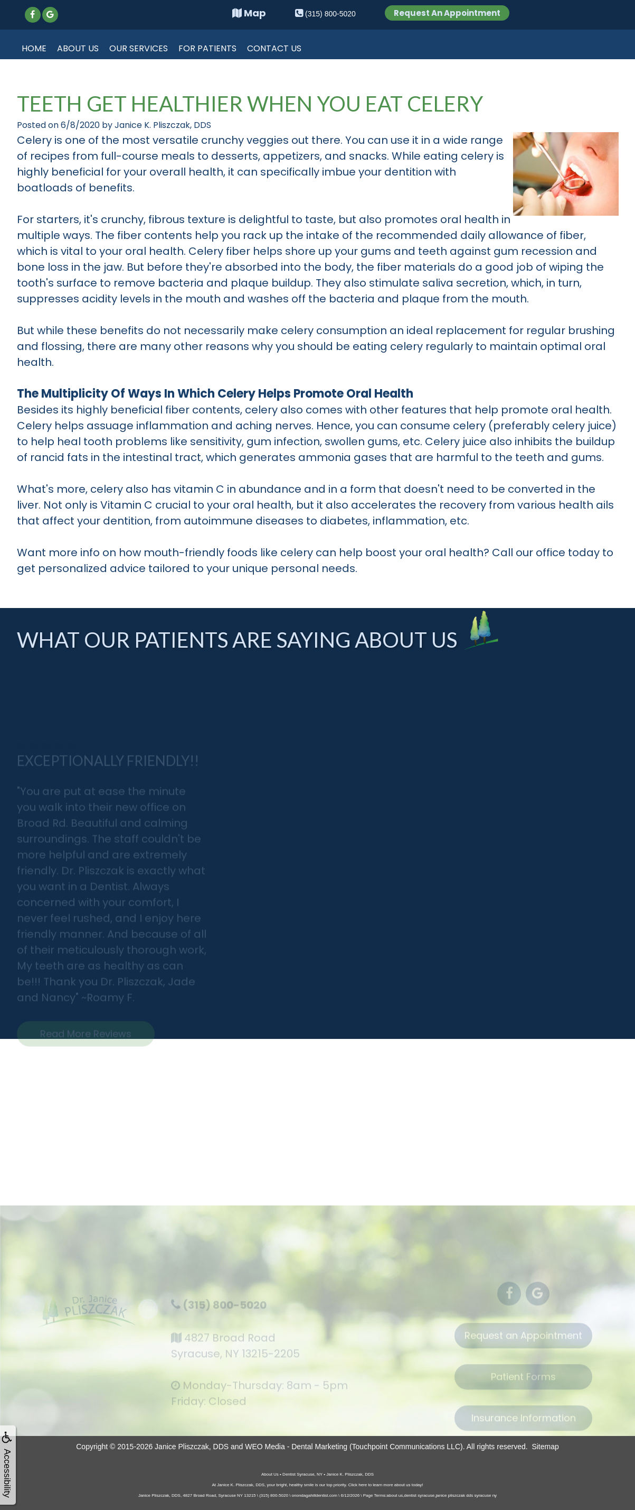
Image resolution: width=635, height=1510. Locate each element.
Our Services (138, 48)
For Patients (207, 48)
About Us (78, 48)
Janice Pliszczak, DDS (192, 1446)
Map (249, 13)
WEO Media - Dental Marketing (296, 1446)
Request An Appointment (447, 13)
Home (34, 48)
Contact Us (274, 48)
